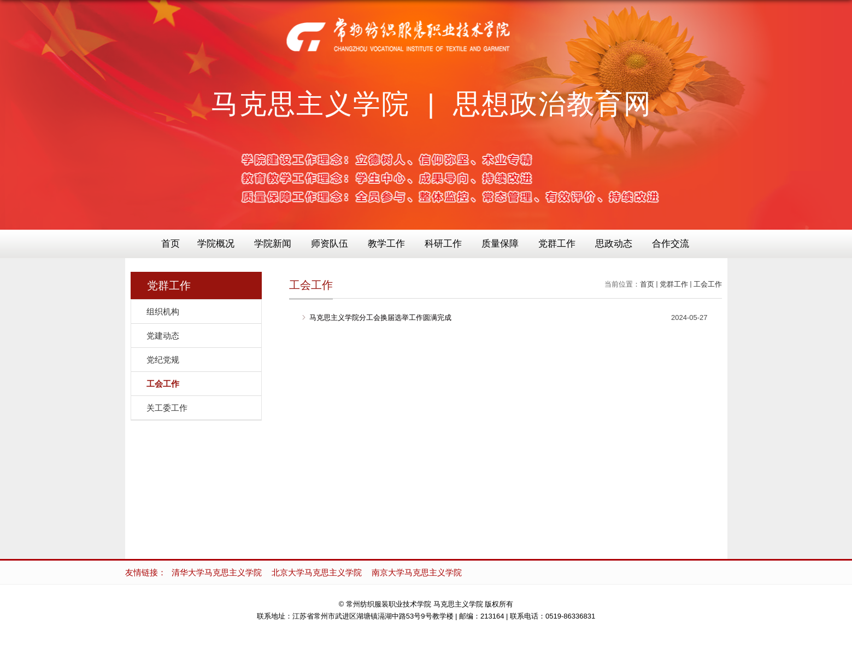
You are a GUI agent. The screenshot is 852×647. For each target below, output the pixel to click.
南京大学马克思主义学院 (417, 572)
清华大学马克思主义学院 (217, 572)
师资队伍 (329, 243)
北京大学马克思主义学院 (317, 572)
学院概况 (215, 243)
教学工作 (386, 243)
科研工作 (443, 243)
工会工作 (708, 284)
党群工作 (556, 243)
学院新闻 (272, 243)
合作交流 (670, 243)
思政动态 (613, 243)
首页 (170, 243)
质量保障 (500, 243)
